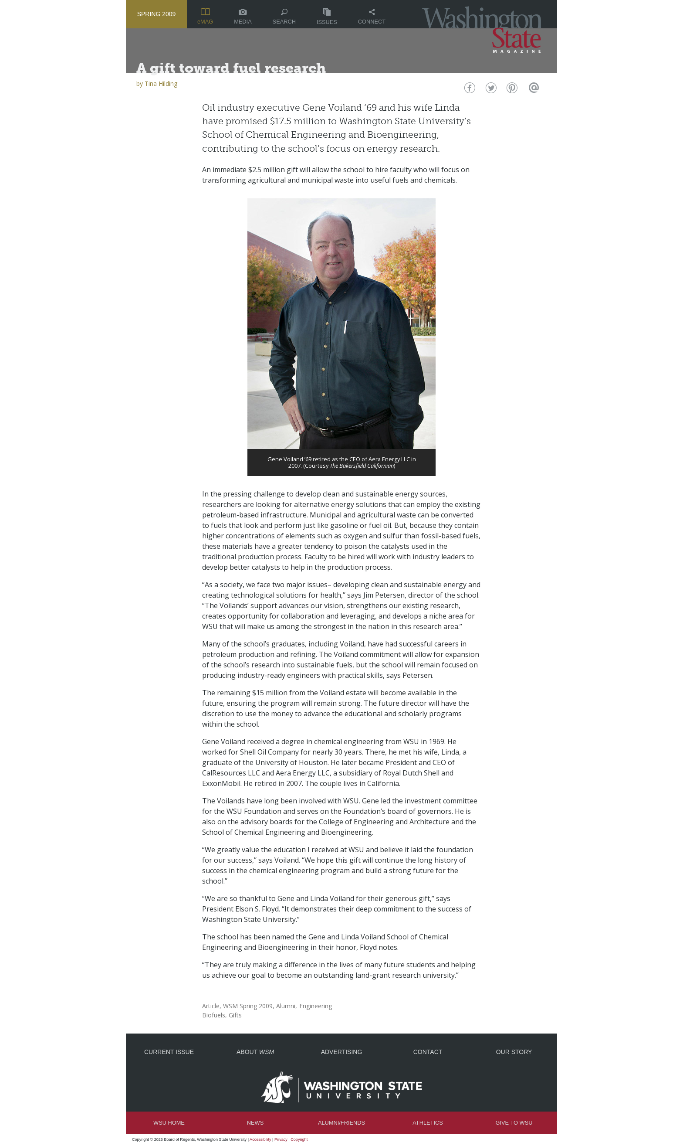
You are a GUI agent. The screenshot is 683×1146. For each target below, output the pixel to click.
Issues (327, 16)
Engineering (315, 1006)
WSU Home (169, 1122)
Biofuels (213, 1015)
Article (211, 1006)
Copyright (299, 1139)
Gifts (235, 1015)
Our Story (514, 1051)
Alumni (285, 1006)
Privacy (280, 1139)
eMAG (205, 16)
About (255, 1051)
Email (532, 90)
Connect (371, 17)
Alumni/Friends (341, 1122)
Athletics (428, 1122)
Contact (428, 1051)
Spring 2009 (156, 13)
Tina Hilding (161, 83)
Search (284, 17)
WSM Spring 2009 (248, 1006)
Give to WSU (514, 1122)
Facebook (468, 90)
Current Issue (169, 1051)
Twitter (490, 90)
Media (243, 17)
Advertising (341, 1051)
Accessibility (260, 1139)
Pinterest (511, 90)
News (255, 1122)
